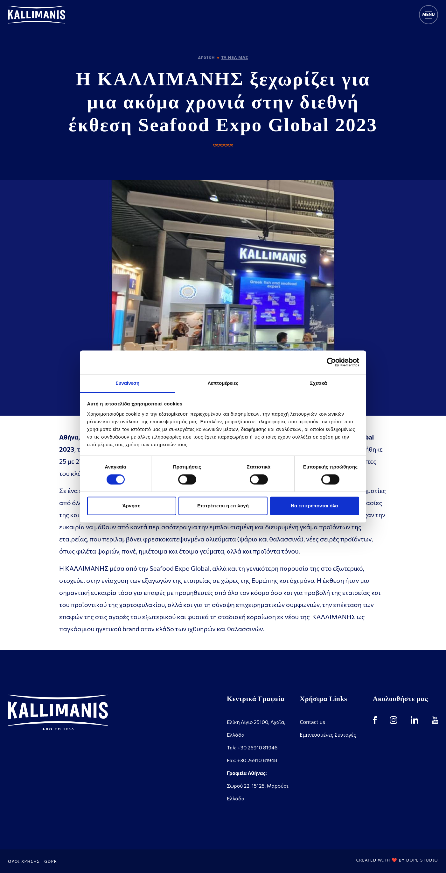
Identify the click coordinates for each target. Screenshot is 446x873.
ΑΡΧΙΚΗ (206, 58)
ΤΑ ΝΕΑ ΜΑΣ (234, 57)
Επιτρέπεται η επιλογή (223, 506)
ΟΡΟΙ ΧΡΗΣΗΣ (24, 861)
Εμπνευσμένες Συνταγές (328, 734)
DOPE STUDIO (422, 860)
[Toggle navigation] (428, 14)
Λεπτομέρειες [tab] (223, 383)
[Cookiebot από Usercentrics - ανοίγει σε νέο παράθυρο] (331, 362)
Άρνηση (131, 506)
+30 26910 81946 (257, 747)
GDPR (50, 861)
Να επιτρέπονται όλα (314, 506)
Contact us (312, 722)
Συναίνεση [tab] (127, 383)
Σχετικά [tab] (318, 383)
